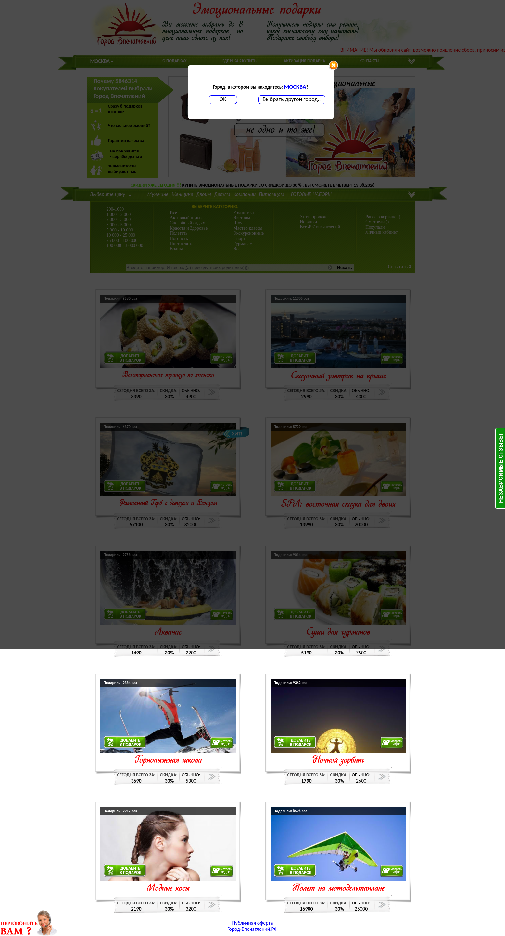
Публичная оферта (252, 923)
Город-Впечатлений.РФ (252, 929)
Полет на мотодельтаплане (338, 888)
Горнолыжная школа (168, 760)
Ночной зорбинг (338, 760)
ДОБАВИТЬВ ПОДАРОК (131, 742)
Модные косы (167, 888)
